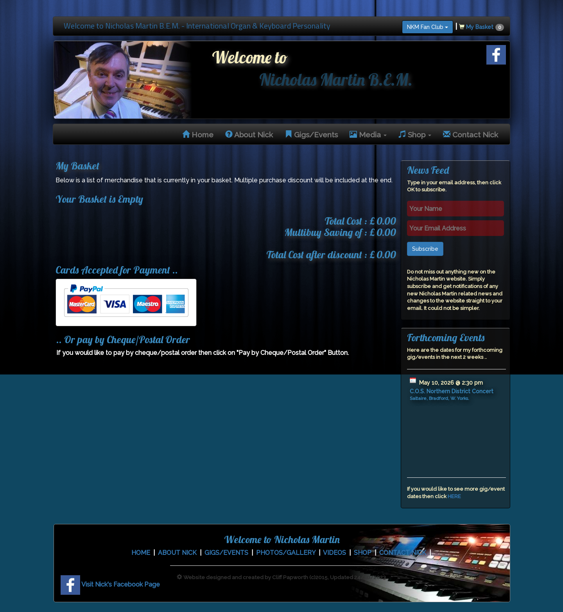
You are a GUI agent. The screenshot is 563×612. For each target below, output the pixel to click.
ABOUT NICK (177, 552)
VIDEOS (334, 552)
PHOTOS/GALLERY (286, 552)
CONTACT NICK (402, 552)
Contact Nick (470, 134)
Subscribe (425, 249)
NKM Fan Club (427, 27)
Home (197, 134)
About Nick (249, 134)
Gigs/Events (311, 134)
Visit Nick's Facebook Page (110, 584)
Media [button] (368, 134)
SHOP (362, 552)
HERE (454, 496)
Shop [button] (414, 134)
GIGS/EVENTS (226, 552)
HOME (140, 552)
